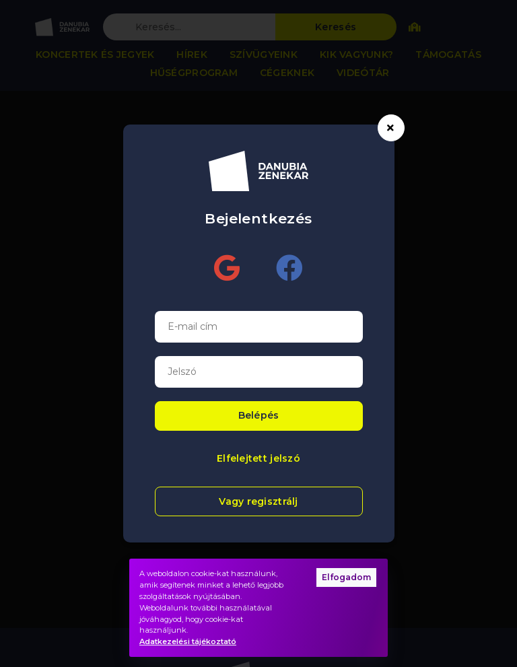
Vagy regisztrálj (258, 501)
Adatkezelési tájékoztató (187, 641)
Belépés (258, 415)
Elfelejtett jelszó (258, 458)
